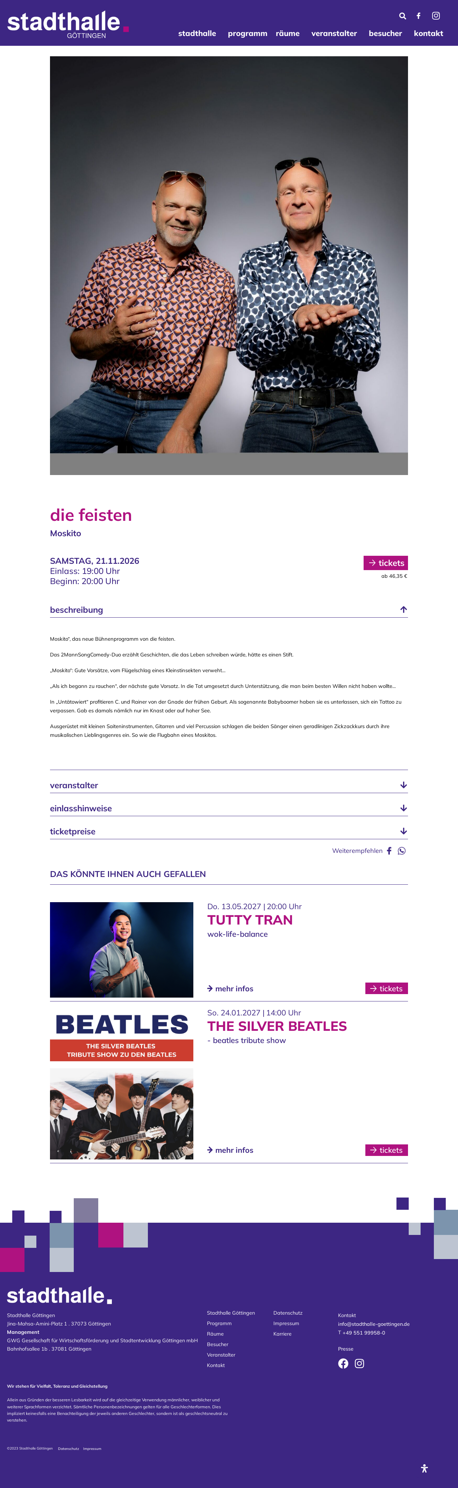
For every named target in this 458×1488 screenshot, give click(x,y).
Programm (219, 1323)
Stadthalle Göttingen (231, 1313)
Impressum (286, 1323)
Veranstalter (221, 1355)
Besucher (217, 1344)
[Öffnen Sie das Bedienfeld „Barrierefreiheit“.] (424, 1468)
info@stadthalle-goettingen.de (374, 1324)
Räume (215, 1334)
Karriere (282, 1334)
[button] (229, 610)
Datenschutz (287, 1313)
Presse (345, 1349)
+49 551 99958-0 (364, 1333)
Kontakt (216, 1365)
